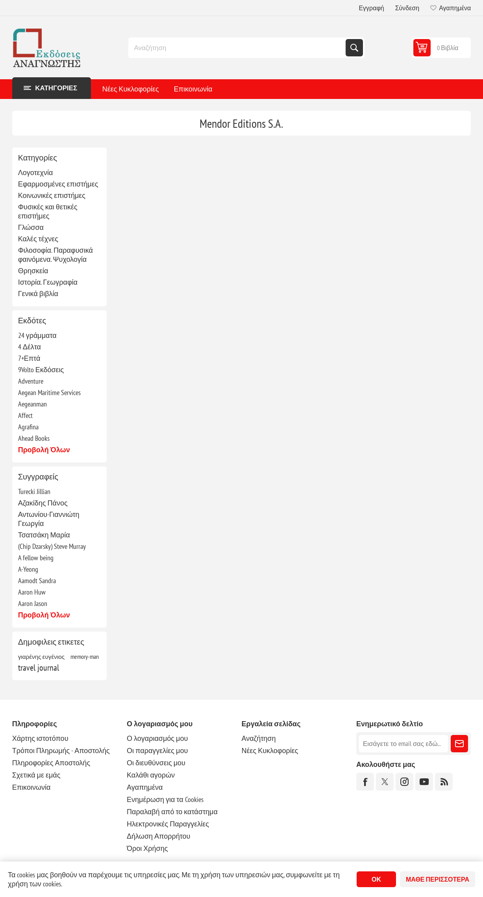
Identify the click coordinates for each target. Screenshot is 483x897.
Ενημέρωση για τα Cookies (165, 799)
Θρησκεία (33, 270)
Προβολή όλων (44, 449)
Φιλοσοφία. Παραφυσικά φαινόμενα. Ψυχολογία (55, 255)
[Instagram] (404, 782)
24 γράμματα (37, 335)
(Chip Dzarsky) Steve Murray (52, 546)
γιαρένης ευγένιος (41, 656)
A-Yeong (28, 569)
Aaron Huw (32, 592)
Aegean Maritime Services (49, 392)
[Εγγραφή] (403, 743)
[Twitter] (385, 782)
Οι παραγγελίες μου (157, 750)
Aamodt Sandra (37, 580)
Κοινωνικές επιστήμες (51, 195)
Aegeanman (32, 403)
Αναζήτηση (354, 47)
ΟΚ (376, 879)
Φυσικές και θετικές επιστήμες (48, 211)
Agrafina (28, 426)
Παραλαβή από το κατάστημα (172, 811)
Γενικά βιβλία (38, 293)
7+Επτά (29, 358)
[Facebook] (365, 782)
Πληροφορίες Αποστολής (51, 762)
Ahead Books (34, 438)
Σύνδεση (407, 8)
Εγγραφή (371, 8)
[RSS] (444, 782)
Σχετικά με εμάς (36, 775)
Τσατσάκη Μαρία (44, 534)
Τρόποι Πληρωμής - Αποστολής (61, 750)
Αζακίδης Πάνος (43, 502)
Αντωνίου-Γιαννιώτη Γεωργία (49, 519)
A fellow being (36, 557)
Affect (25, 415)
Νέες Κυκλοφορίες (130, 88)
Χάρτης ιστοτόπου (40, 738)
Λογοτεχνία (35, 172)
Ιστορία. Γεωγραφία (48, 282)
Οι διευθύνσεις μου (156, 762)
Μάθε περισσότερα (437, 879)
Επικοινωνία (193, 88)
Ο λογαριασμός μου (157, 738)
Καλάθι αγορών (151, 775)
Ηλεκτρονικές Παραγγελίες (168, 823)
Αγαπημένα (145, 787)
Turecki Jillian (34, 491)
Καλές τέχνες (38, 238)
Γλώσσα (31, 227)
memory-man (84, 656)
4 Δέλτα (29, 346)
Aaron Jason (32, 603)
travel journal (38, 667)
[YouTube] (424, 782)
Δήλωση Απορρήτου (158, 836)
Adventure (30, 381)
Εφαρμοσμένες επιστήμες (58, 183)
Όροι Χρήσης (147, 848)
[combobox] (238, 47)
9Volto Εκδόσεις (41, 369)
